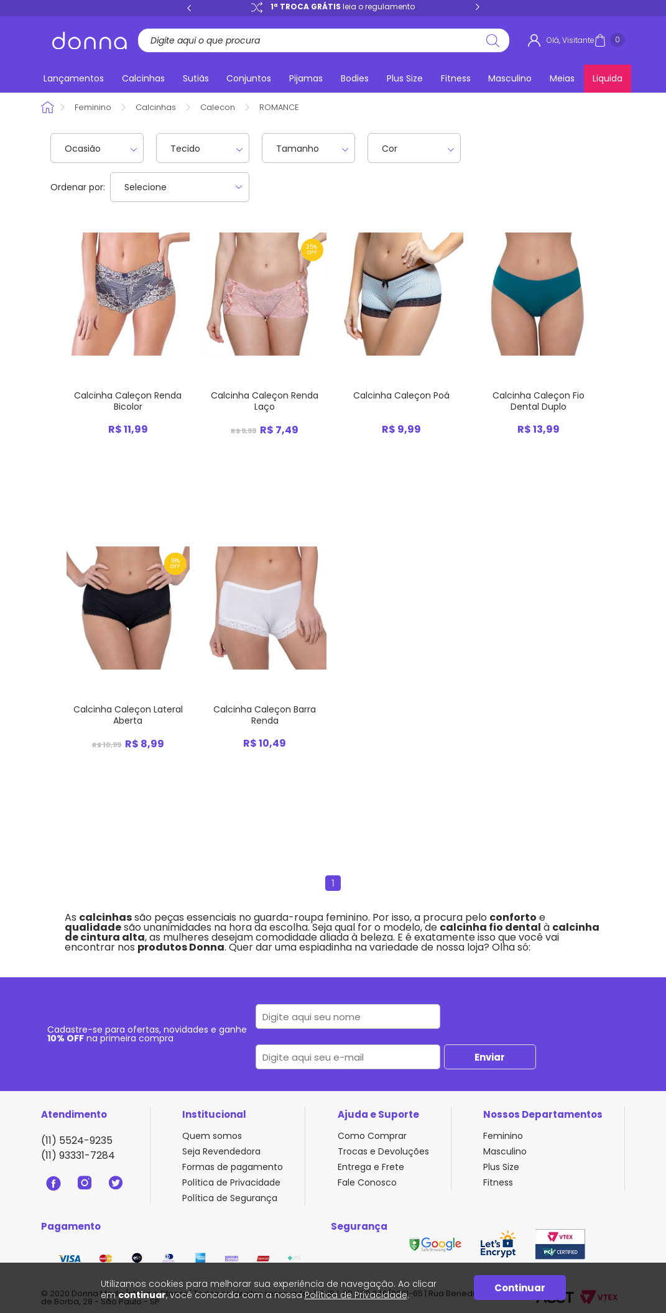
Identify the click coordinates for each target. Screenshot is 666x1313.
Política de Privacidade (231, 1182)
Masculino (510, 78)
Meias (562, 78)
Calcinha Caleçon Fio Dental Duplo (539, 401)
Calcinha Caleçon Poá (401, 395)
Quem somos (212, 1136)
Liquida (607, 78)
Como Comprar (372, 1136)
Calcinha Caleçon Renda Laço (264, 401)
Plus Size (405, 78)
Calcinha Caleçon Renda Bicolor (128, 401)
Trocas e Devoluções (383, 1151)
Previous (189, 7)
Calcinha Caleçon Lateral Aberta (128, 715)
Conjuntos (248, 78)
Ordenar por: (77, 187)
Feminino (93, 107)
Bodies (355, 78)
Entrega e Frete (371, 1167)
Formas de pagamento (232, 1167)
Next (477, 7)
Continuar (519, 1287)
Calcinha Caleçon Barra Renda (264, 715)
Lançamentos (74, 78)
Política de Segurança (229, 1198)
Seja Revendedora (221, 1151)
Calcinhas (143, 78)
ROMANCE (279, 107)
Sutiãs (196, 78)
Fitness (456, 78)
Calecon (217, 107)
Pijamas (306, 78)
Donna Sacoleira (49, 107)
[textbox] (319, 40)
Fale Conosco (367, 1182)
